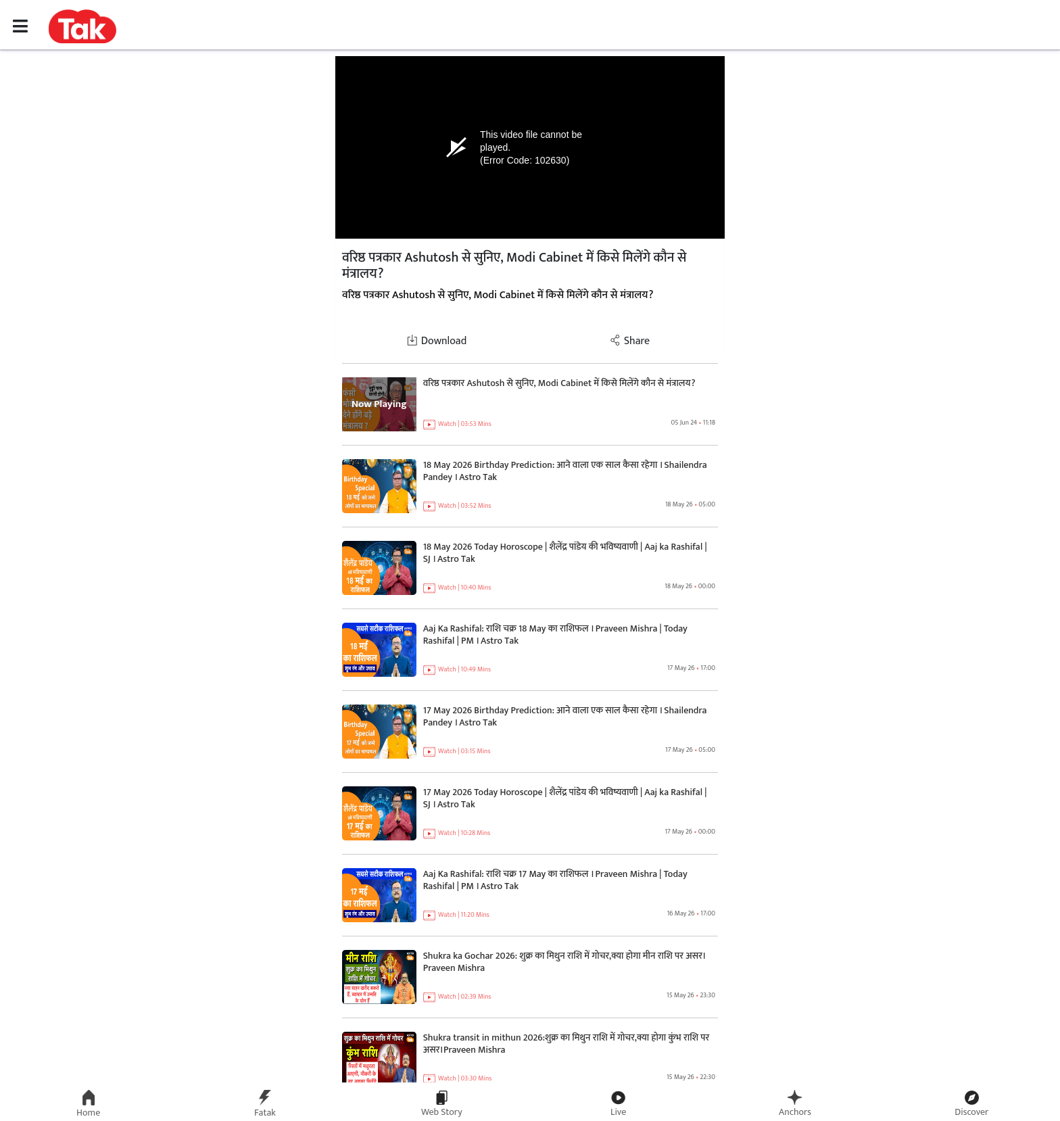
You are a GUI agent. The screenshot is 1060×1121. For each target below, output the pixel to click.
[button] (82, 26)
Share (630, 341)
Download (436, 341)
